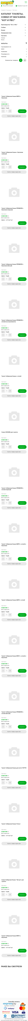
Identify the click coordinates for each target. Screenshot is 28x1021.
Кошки (3, 30)
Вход (4, 5)
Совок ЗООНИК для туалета (9, 432)
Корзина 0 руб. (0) (22, 5)
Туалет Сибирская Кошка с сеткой (11, 376)
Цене (2, 49)
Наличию (3, 56)
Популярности (5, 54)
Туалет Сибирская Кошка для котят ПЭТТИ (13, 768)
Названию (4, 51)
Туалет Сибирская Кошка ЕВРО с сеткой (13, 600)
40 (25, 60)
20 (20, 60)
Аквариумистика (6, 33)
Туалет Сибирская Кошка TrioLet (10, 824)
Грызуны (4, 35)
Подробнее (22, 111)
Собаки (3, 27)
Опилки (3, 38)
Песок (2, 39)
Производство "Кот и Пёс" (9, 24)
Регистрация (9, 5)
